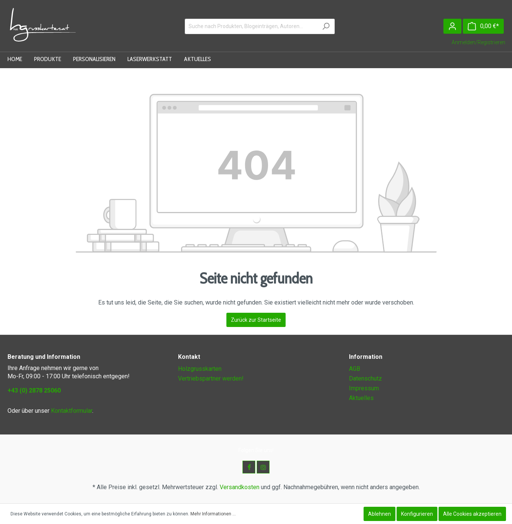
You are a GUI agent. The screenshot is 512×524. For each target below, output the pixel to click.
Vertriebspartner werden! (211, 378)
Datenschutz (365, 378)
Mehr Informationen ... (213, 514)
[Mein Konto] (452, 26)
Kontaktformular (71, 410)
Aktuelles (361, 398)
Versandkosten (239, 487)
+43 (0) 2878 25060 (34, 390)
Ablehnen (379, 514)
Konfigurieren (417, 514)
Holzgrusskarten (200, 368)
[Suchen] (326, 26)
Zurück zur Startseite (256, 320)
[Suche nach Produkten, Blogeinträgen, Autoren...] (251, 26)
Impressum (364, 388)
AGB (354, 368)
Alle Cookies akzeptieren (472, 514)
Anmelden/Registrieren (478, 42)
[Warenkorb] (483, 26)
